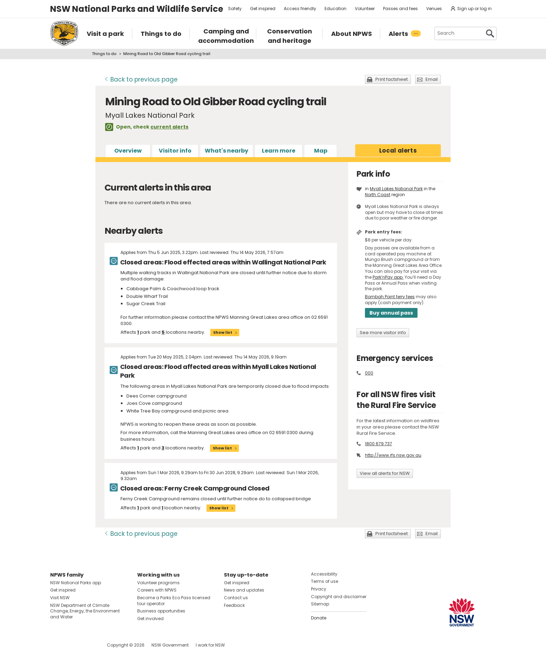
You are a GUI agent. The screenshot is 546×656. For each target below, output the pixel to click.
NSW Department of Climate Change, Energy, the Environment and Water (85, 611)
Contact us (236, 598)
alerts (398, 150)
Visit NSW (60, 598)
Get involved (150, 619)
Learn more (278, 151)
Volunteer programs (158, 583)
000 (369, 373)
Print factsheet (391, 79)
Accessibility (324, 574)
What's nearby (226, 151)
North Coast (377, 195)
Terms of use (324, 581)
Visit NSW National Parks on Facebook (56, 645)
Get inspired (262, 8)
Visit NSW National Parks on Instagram (71, 645)
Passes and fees (400, 8)
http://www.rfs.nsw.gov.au (393, 455)
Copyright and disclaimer (338, 597)
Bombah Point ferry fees (390, 297)
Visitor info (175, 151)
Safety (235, 8)
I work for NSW (210, 645)
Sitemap (320, 604)
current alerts (169, 126)
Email (432, 79)
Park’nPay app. (388, 277)
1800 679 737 (378, 444)
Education (335, 8)
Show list (222, 332)
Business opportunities (161, 611)
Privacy (318, 589)
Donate (318, 618)
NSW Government (170, 645)
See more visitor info (383, 332)
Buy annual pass (391, 312)
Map (320, 151)
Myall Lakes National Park (396, 189)
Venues (434, 8)
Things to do (104, 53)
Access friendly (300, 8)
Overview (128, 151)
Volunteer (365, 8)
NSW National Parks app (75, 583)
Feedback (234, 605)
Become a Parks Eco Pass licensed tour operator (173, 601)
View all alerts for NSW (385, 473)
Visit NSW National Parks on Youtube (86, 645)
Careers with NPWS (157, 590)
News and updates (244, 590)
